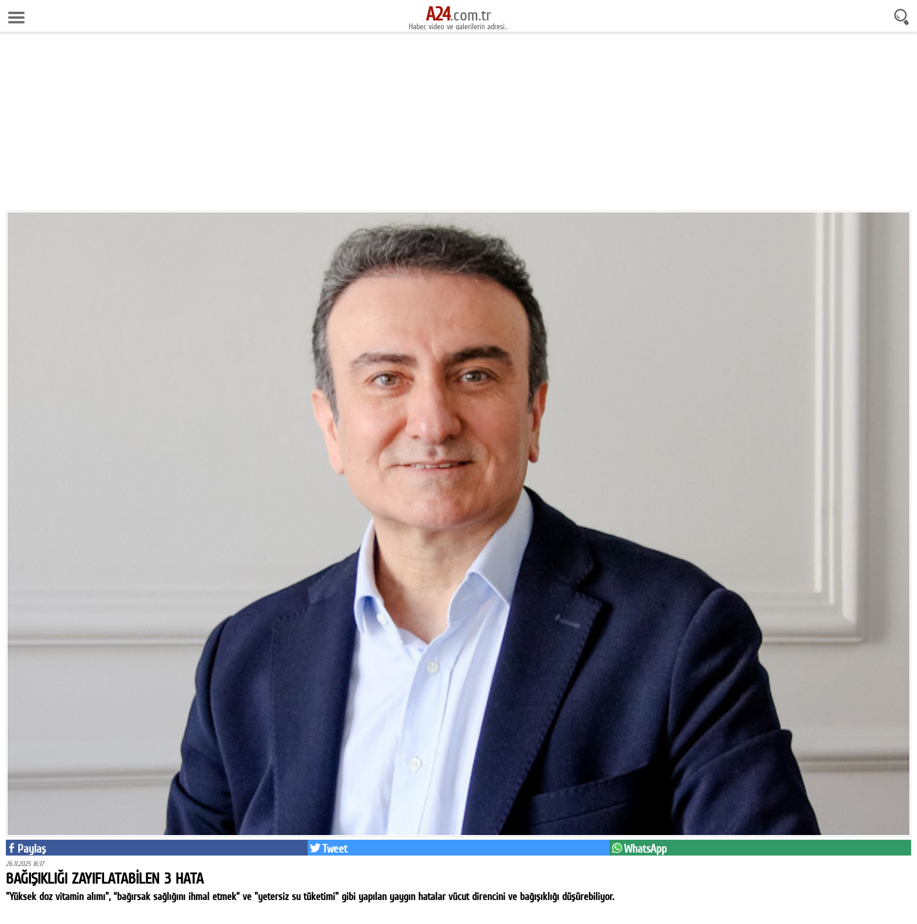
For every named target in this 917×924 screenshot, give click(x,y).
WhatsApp (645, 848)
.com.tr (458, 14)
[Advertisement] (458, 126)
